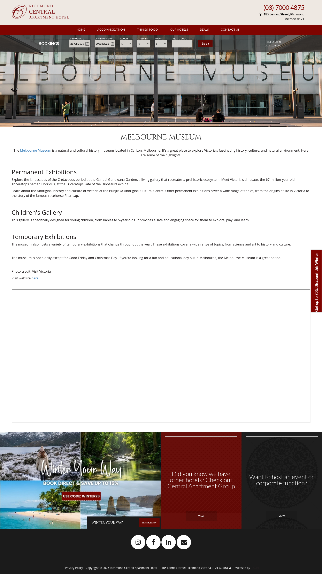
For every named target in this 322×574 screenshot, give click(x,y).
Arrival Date (76, 38)
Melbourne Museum (36, 150)
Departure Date (104, 38)
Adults (124, 38)
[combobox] (126, 43)
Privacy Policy (74, 568)
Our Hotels (179, 29)
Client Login (274, 42)
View (201, 515)
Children (142, 38)
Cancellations (273, 45)
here (34, 278)
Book (205, 43)
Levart (255, 568)
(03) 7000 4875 (283, 7)
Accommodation (111, 29)
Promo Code (179, 38)
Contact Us (230, 29)
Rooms (159, 38)
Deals (204, 29)
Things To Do (147, 29)
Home (81, 29)
